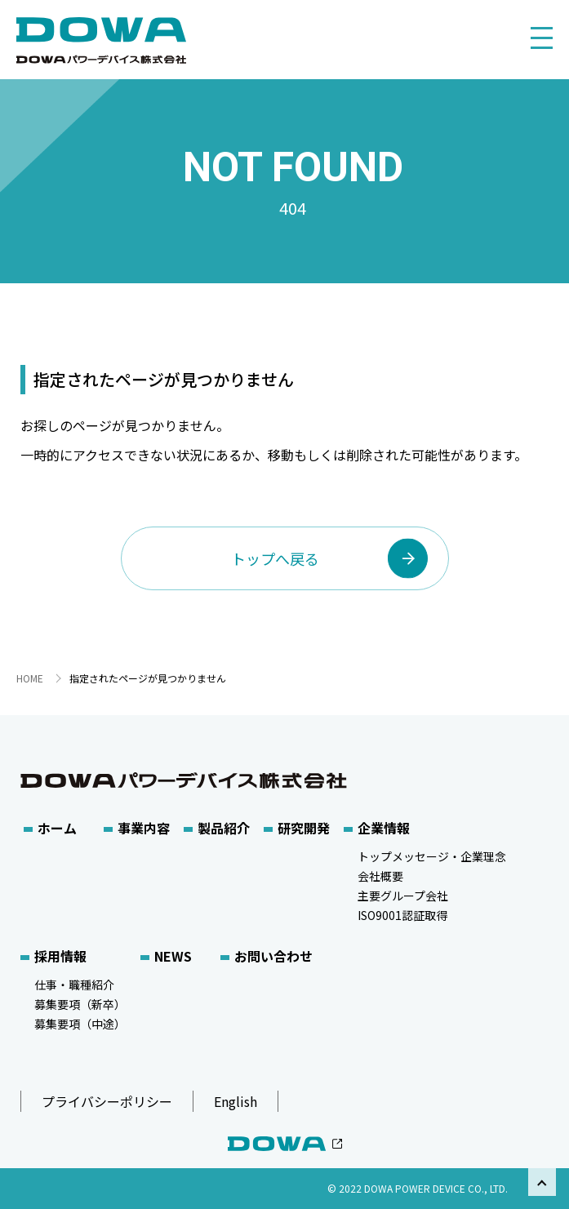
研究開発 (304, 828)
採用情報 (60, 956)
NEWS (173, 956)
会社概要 (380, 876)
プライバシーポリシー (107, 1101)
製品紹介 (224, 828)
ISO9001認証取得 (402, 915)
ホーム (57, 828)
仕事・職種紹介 (74, 984)
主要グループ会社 (403, 895)
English (235, 1101)
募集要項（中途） (80, 1024)
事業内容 (144, 828)
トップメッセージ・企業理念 (432, 856)
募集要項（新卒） (80, 1004)
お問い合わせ (273, 956)
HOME (29, 678)
